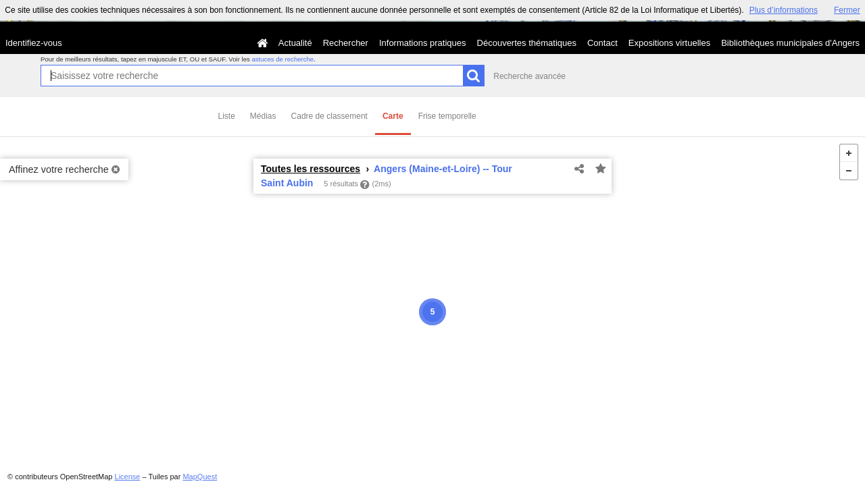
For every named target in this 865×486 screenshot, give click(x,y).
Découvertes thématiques (526, 43)
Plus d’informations (783, 10)
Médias (263, 116)
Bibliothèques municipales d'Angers (790, 43)
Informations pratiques (422, 43)
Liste (226, 116)
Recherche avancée (529, 76)
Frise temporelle (447, 116)
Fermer (847, 10)
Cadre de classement (329, 116)
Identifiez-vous (33, 43)
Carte (392, 116)
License (128, 477)
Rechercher (345, 43)
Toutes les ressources (310, 168)
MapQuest (199, 477)
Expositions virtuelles (669, 43)
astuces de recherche (282, 59)
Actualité (295, 43)
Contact (602, 43)
